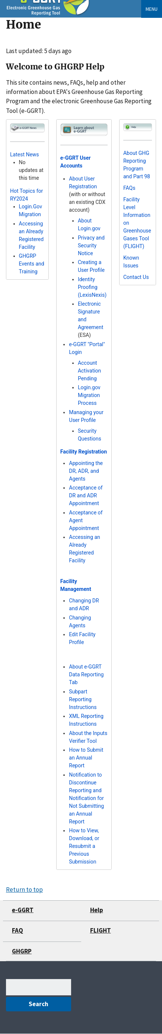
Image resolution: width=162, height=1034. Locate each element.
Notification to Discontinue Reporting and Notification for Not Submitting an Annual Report (86, 798)
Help (96, 910)
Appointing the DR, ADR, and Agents (86, 471)
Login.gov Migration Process (89, 395)
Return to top (24, 889)
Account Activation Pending (89, 370)
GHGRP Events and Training (31, 263)
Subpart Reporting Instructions (82, 699)
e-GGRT (23, 910)
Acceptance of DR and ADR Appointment (85, 495)
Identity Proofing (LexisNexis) (92, 287)
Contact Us (136, 277)
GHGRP (22, 951)
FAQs (129, 188)
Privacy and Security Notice (91, 245)
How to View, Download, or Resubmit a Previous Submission (84, 846)
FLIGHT (100, 930)
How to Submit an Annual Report (86, 757)
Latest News (24, 154)
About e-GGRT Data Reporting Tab (86, 674)
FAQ (17, 930)
